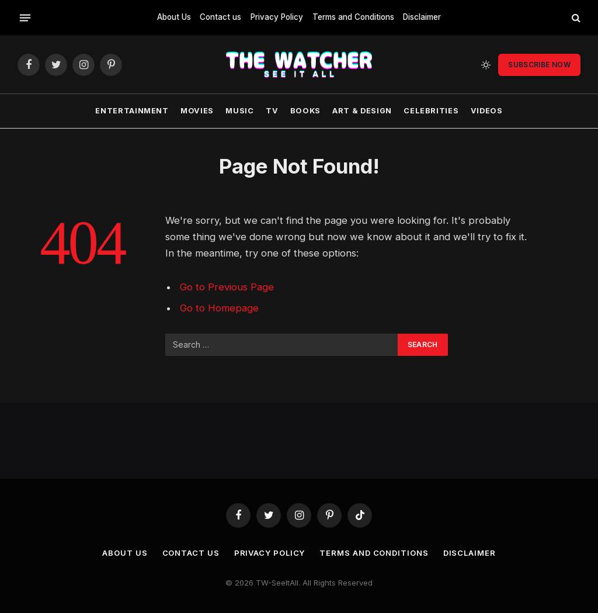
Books (305, 110)
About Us (174, 17)
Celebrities (431, 110)
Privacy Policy (277, 17)
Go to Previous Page (227, 287)
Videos (487, 110)
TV (272, 110)
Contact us (220, 17)
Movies (197, 110)
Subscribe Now (539, 64)
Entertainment (131, 110)
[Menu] (25, 17)
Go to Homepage (219, 308)
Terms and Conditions (353, 17)
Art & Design (362, 110)
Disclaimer (422, 17)
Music (239, 110)
